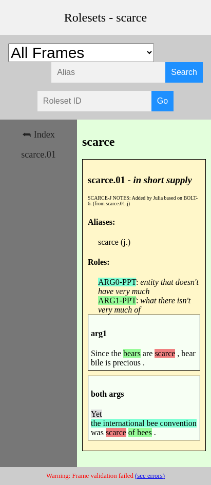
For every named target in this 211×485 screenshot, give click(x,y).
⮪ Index (38, 134)
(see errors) (150, 475)
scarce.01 (38, 154)
